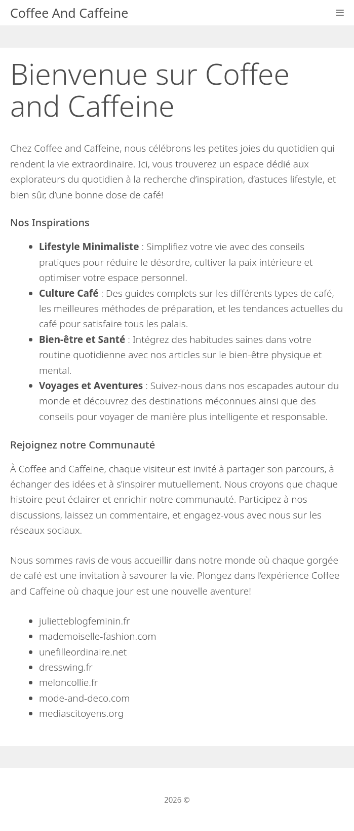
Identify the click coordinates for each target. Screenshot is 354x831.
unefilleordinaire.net (83, 652)
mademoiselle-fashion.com (97, 636)
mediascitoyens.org (81, 713)
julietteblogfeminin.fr (84, 621)
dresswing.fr (66, 667)
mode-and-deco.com (84, 698)
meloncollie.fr (68, 682)
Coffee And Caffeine (69, 12)
